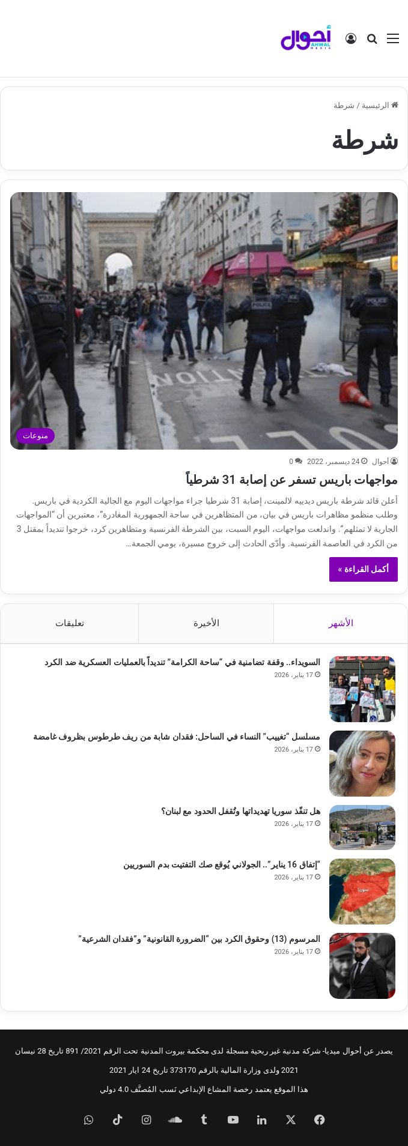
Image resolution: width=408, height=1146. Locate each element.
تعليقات (69, 623)
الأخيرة (206, 623)
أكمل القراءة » (363, 569)
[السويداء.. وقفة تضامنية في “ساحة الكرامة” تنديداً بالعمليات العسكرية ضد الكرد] (362, 689)
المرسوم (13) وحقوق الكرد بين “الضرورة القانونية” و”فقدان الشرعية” (199, 939)
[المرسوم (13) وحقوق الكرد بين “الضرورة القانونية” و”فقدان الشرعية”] (362, 966)
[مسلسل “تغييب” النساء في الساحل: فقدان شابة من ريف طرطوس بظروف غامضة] (362, 764)
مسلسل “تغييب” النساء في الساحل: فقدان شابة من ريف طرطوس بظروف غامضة (176, 736)
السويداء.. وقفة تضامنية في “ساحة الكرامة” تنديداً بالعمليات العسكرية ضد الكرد (182, 662)
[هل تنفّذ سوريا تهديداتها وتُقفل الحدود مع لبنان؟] (362, 827)
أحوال (380, 461)
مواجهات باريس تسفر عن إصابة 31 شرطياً (265, 478)
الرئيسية (380, 105)
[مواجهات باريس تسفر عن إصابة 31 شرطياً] (204, 320)
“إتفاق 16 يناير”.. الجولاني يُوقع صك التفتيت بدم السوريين (221, 864)
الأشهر (341, 623)
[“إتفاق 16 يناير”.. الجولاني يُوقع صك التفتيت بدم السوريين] (362, 891)
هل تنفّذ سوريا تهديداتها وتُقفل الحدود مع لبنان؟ (240, 811)
